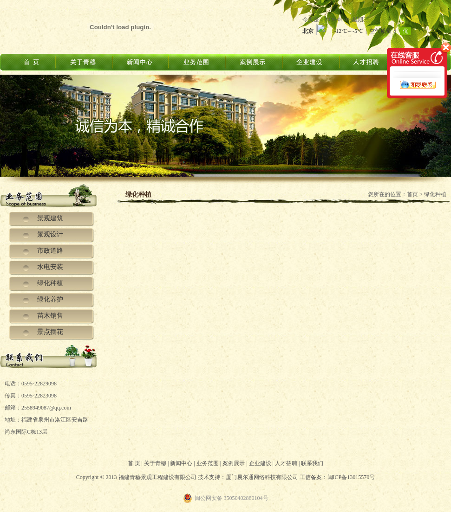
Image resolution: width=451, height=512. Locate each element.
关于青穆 (155, 463)
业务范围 (207, 463)
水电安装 (50, 266)
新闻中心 (181, 463)
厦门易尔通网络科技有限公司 (262, 477)
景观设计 (50, 234)
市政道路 (50, 250)
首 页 (134, 463)
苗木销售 (50, 315)
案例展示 (233, 463)
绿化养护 (50, 299)
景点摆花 (50, 331)
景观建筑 (50, 218)
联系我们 (312, 463)
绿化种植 (50, 283)
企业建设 (260, 463)
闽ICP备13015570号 (351, 477)
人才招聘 (286, 463)
